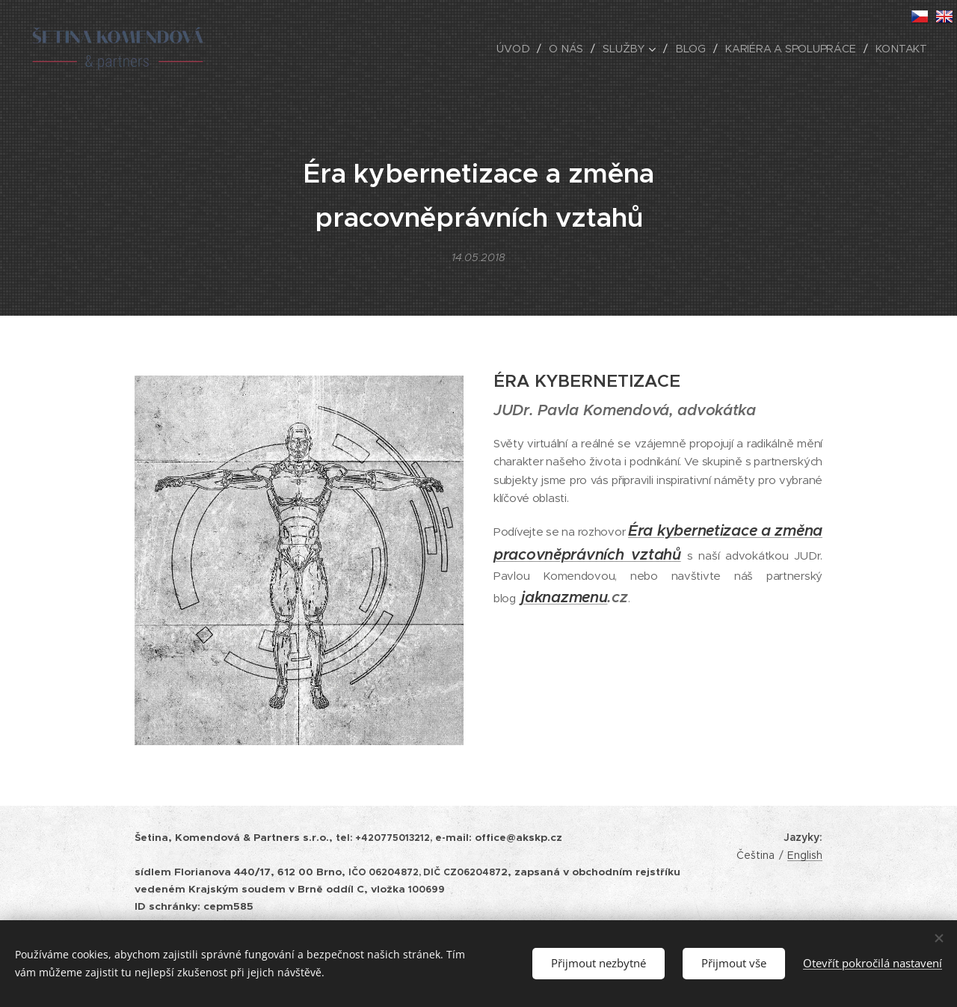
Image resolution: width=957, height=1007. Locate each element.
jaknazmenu (564, 597)
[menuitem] (520, 48)
